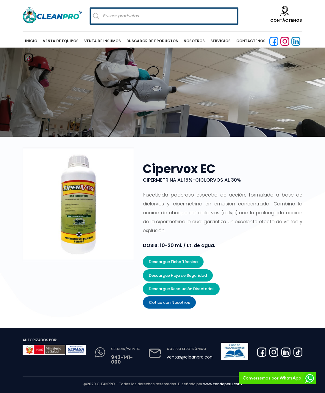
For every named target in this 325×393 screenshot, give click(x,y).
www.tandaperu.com (222, 383)
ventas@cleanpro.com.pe (194, 357)
